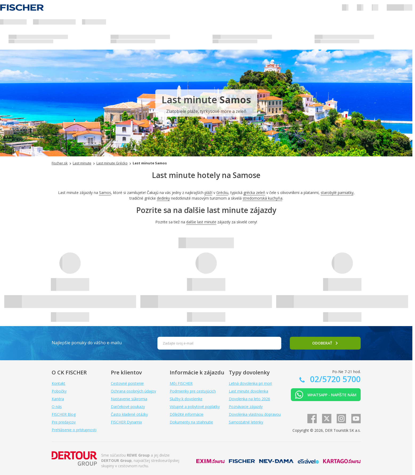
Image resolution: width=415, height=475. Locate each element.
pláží (208, 192)
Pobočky (59, 391)
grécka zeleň (254, 192)
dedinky (163, 198)
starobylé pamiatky (337, 192)
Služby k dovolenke (186, 398)
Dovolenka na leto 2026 (249, 398)
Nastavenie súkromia (129, 398)
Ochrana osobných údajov (133, 391)
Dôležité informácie (187, 414)
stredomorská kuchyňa (262, 198)
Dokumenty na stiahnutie (191, 422)
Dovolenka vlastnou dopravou (255, 414)
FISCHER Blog (64, 414)
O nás (57, 406)
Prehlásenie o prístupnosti (74, 429)
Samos (105, 192)
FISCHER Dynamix (126, 422)
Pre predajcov (64, 422)
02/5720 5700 (334, 379)
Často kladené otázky (129, 414)
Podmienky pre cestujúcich (193, 391)
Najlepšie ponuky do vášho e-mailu (87, 343)
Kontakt (58, 383)
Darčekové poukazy (128, 406)
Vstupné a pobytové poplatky (195, 406)
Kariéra (58, 398)
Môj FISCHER (181, 383)
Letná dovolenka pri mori (250, 383)
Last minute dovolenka (248, 391)
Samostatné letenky (246, 422)
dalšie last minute (201, 221)
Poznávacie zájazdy (246, 406)
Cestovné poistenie (127, 383)
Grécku (222, 192)
